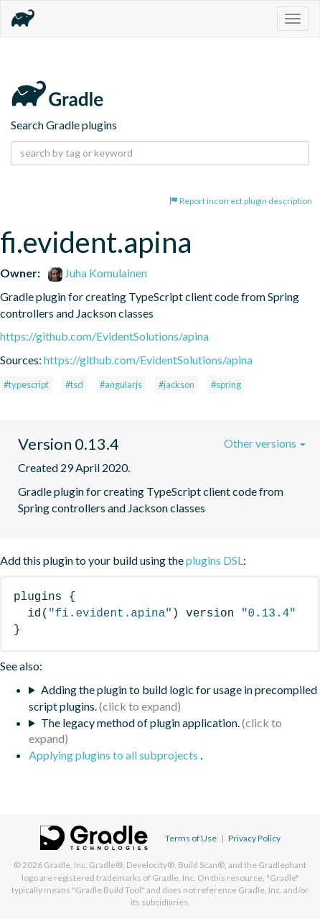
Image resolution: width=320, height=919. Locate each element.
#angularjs (121, 384)
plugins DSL (214, 560)
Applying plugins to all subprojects (114, 755)
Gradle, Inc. (66, 864)
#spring (226, 384)
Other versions (265, 443)
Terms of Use (191, 838)
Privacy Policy (254, 838)
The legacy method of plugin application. (140, 722)
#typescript (26, 384)
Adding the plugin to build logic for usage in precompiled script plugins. (173, 698)
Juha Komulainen (97, 273)
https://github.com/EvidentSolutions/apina (104, 336)
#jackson (176, 384)
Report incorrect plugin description (240, 200)
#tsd (74, 384)
